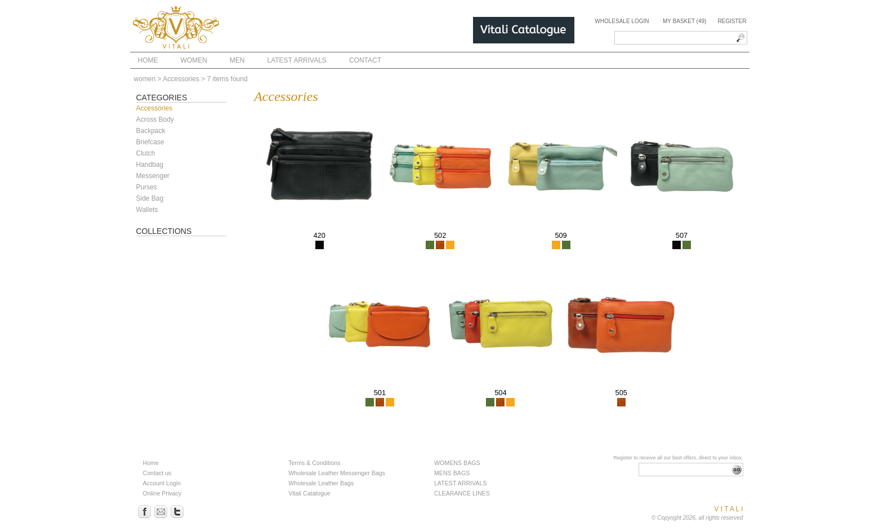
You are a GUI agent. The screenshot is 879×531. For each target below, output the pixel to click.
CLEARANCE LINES (462, 493)
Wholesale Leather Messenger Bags (336, 473)
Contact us (157, 473)
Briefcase (150, 142)
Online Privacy (162, 493)
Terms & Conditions (314, 462)
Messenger (152, 176)
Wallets (147, 210)
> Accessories (178, 79)
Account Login (162, 483)
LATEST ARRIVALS (460, 483)
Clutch (145, 153)
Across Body (155, 119)
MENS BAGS (452, 473)
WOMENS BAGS (457, 462)
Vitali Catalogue (309, 493)
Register (731, 21)
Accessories (154, 108)
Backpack (151, 131)
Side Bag (150, 198)
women (145, 79)
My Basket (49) (684, 21)
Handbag (150, 165)
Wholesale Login (622, 21)
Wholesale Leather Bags (321, 483)
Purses (146, 187)
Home (151, 462)
